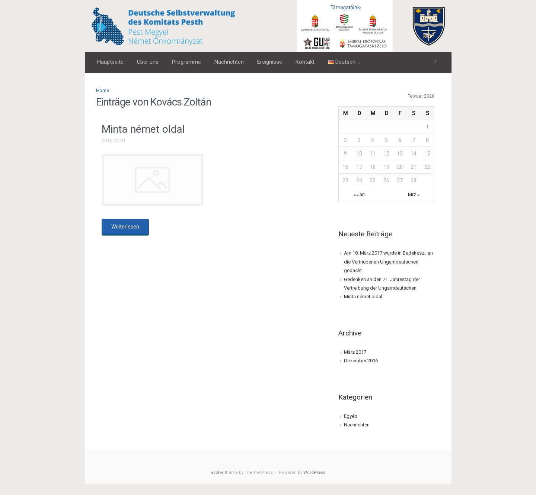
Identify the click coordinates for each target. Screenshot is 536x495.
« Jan (359, 194)
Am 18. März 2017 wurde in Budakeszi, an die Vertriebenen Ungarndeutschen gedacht (388, 261)
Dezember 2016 (361, 360)
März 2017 (355, 352)
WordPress (314, 472)
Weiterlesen (125, 227)
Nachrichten (357, 425)
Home (102, 90)
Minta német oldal (143, 129)
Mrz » (413, 194)
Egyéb (350, 416)
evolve (217, 472)
